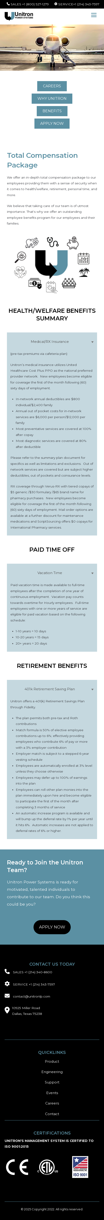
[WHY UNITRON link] (52, 99)
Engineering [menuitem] (52, 1072)
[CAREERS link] (52, 86)
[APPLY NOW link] (52, 124)
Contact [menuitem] (52, 1114)
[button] (94, 14)
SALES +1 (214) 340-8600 (32, 972)
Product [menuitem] (52, 1061)
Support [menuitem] (52, 1082)
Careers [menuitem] (52, 1103)
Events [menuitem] (52, 1093)
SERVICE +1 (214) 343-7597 (34, 984)
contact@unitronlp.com (31, 996)
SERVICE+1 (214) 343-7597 (78, 4)
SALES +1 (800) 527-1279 (30, 4)
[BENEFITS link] (52, 111)
